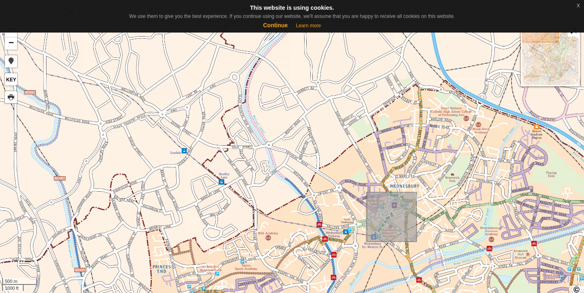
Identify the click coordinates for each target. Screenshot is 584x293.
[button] (11, 61)
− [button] (11, 43)
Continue (275, 25)
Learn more (308, 25)
